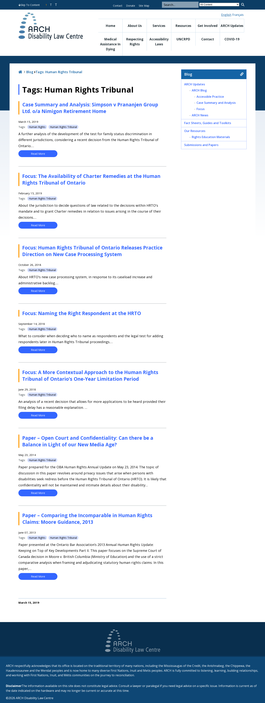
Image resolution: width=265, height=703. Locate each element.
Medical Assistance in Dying (110, 44)
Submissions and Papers (201, 145)
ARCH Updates (232, 26)
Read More (38, 153)
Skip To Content (29, 5)
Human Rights (37, 127)
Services (159, 26)
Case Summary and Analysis (216, 103)
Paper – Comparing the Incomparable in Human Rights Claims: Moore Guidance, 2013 (87, 518)
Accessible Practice (210, 97)
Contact (117, 5)
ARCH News (200, 115)
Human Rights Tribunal (63, 127)
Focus (201, 109)
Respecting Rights (134, 41)
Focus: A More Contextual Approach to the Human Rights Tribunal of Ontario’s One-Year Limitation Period (90, 375)
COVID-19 (232, 39)
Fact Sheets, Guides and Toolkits (207, 123)
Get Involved (208, 26)
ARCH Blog (199, 90)
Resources (183, 26)
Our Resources (194, 131)
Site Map (144, 5)
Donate (130, 5)
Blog (29, 72)
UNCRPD (183, 39)
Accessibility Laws (159, 41)
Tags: (59, 72)
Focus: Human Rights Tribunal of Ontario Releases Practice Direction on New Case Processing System (92, 251)
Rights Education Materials (211, 137)
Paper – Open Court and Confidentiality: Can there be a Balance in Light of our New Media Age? (87, 441)
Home (110, 26)
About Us (135, 26)
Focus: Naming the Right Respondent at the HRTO (81, 313)
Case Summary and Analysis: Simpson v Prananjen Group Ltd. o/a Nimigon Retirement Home (90, 107)
